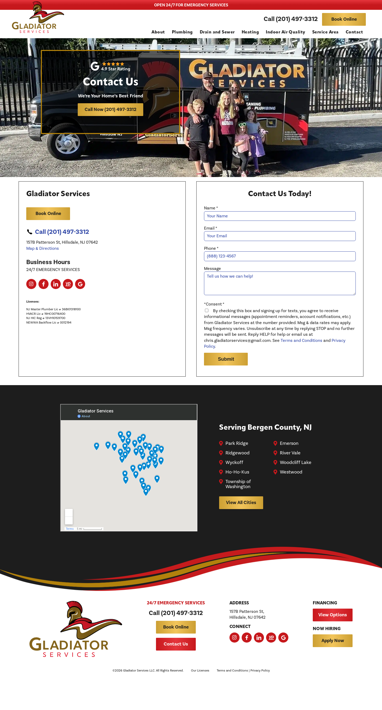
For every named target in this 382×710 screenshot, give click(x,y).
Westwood (291, 494)
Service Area (325, 33)
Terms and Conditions (302, 360)
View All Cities (242, 524)
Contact (354, 33)
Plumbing (182, 33)
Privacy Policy (260, 703)
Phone (212, 263)
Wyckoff (235, 484)
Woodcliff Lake (296, 484)
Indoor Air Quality (285, 33)
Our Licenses (200, 703)
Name (212, 223)
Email (211, 243)
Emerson (289, 465)
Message (213, 284)
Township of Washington (238, 506)
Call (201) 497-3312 (291, 20)
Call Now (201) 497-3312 (111, 113)
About (158, 33)
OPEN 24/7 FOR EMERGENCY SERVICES (191, 5)
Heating (250, 33)
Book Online (344, 19)
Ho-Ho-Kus (238, 494)
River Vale (290, 474)
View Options (332, 647)
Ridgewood (238, 474)
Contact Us (176, 677)
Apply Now (333, 673)
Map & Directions (43, 263)
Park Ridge (237, 465)
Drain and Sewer (217, 33)
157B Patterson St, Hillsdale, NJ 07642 (247, 646)
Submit (227, 378)
